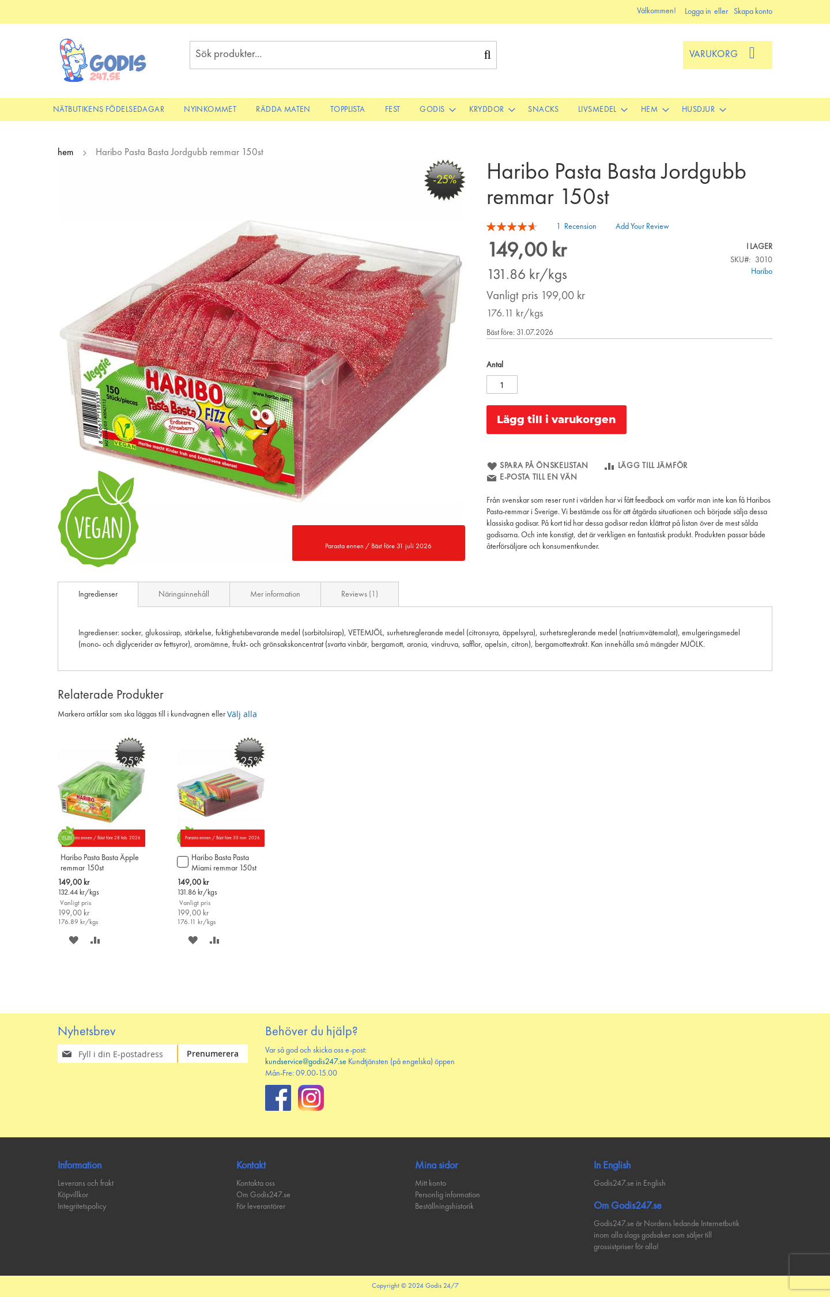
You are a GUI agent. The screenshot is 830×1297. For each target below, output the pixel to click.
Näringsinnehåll (184, 594)
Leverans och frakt (86, 1183)
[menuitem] (108, 109)
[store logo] (103, 60)
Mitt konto (430, 1183)
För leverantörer (260, 1206)
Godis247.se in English (630, 1183)
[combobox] (343, 55)
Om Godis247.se (263, 1195)
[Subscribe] (219, 1054)
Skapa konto (753, 11)
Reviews (359, 594)
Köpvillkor (73, 1195)
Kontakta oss (255, 1183)
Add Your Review (642, 227)
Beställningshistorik (444, 1206)
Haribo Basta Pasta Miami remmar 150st (223, 863)
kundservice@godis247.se (305, 1062)
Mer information (275, 594)
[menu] (415, 109)
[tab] (98, 594)
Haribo (761, 271)
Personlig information (447, 1195)
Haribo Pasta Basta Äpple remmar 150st (100, 863)
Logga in (698, 11)
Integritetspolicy (82, 1206)
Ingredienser (98, 594)
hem (66, 152)
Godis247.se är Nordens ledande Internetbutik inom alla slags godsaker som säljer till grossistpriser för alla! (667, 1235)
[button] (73, 940)
